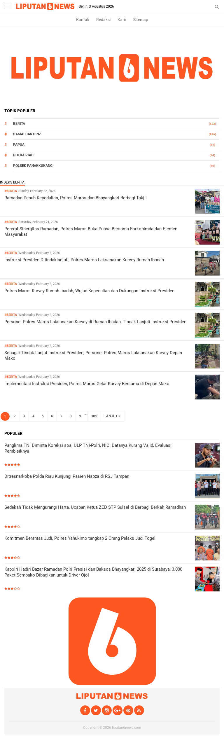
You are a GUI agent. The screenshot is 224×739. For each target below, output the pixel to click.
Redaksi (103, 19)
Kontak (82, 19)
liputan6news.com (126, 728)
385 (94, 416)
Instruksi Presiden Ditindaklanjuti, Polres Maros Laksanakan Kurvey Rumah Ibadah (84, 259)
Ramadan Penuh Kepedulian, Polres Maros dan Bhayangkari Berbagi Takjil (75, 197)
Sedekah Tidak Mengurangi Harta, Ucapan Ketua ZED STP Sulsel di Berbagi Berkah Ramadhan (95, 507)
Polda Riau (23, 155)
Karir (122, 19)
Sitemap (140, 19)
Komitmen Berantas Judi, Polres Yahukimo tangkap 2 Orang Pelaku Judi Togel (79, 538)
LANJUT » (112, 416)
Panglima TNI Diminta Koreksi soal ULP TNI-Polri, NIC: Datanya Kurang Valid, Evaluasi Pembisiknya (88, 448)
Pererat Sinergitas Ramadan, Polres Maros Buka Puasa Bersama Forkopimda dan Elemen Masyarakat (90, 231)
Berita (19, 124)
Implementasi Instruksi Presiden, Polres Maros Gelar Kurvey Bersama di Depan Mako (86, 383)
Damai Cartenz (27, 134)
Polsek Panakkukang (32, 166)
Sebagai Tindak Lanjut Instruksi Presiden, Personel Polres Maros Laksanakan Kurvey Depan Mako (93, 355)
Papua (18, 145)
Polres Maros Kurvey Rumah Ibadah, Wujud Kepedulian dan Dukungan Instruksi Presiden (89, 290)
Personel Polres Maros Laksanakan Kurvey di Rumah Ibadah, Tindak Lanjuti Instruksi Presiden (95, 321)
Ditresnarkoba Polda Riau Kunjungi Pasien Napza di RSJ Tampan (66, 476)
